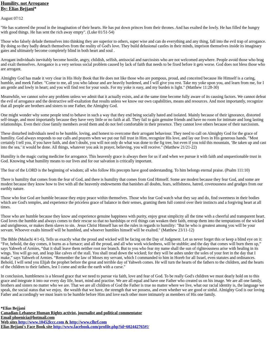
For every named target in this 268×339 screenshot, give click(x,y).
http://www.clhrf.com (88, 322)
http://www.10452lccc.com (41, 322)
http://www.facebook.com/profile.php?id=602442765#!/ (101, 326)
